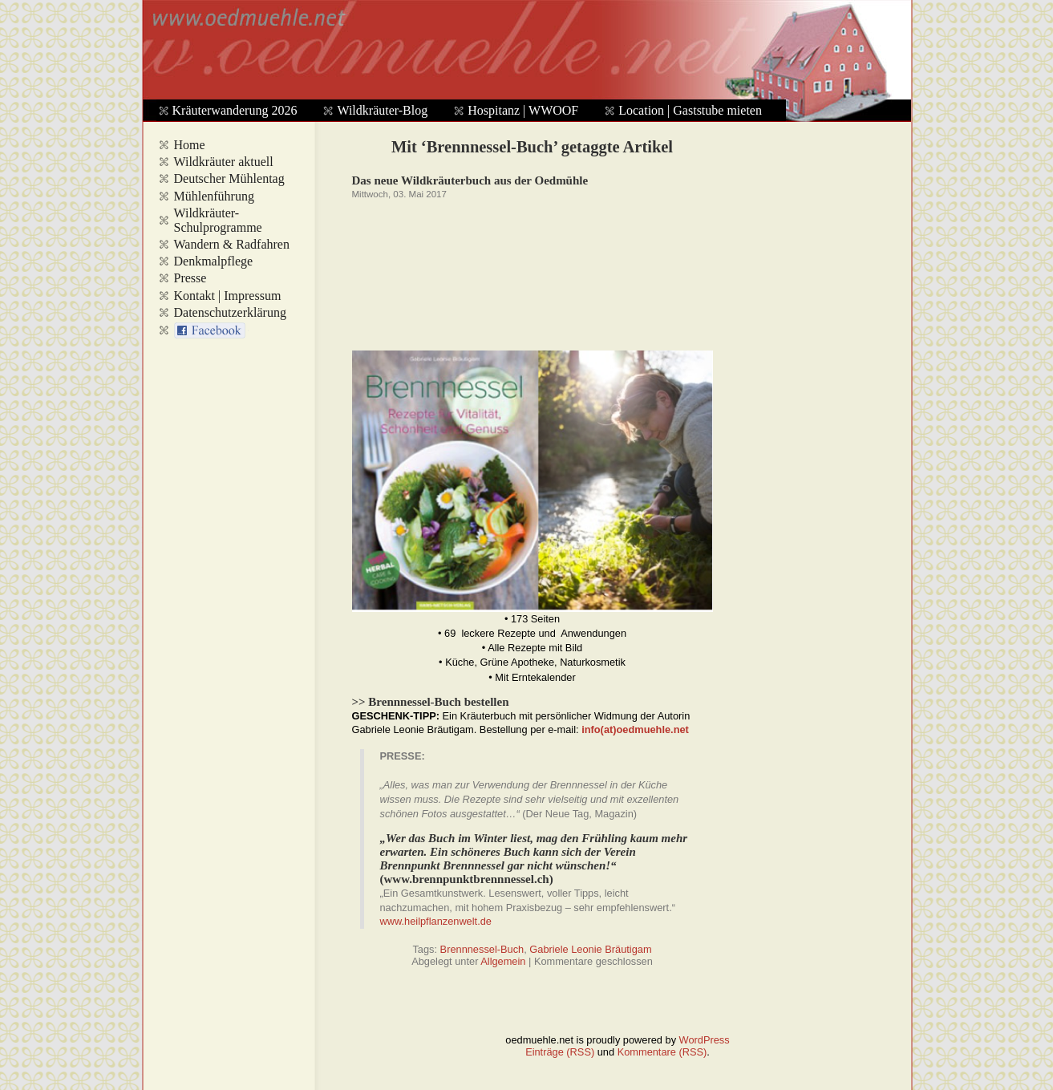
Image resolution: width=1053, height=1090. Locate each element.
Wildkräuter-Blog (382, 110)
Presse (190, 278)
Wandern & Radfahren (232, 244)
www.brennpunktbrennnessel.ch (466, 879)
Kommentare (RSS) (662, 1052)
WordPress (704, 1040)
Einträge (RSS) (559, 1052)
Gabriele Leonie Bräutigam (590, 949)
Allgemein (502, 961)
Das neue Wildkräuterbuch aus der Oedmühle (470, 180)
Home (189, 145)
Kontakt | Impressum (227, 295)
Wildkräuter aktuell (223, 161)
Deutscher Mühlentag (229, 178)
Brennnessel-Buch (482, 949)
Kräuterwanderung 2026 (235, 110)
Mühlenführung (214, 196)
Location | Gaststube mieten (690, 110)
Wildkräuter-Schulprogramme (218, 220)
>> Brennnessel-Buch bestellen (430, 701)
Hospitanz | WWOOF (523, 110)
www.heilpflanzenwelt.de (436, 921)
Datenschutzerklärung (230, 312)
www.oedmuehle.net (523, 52)
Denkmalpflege (213, 261)
